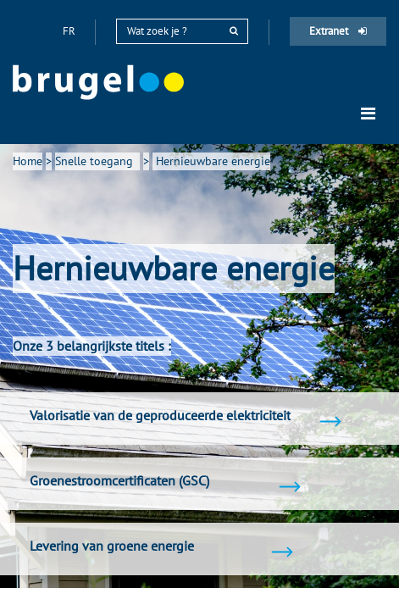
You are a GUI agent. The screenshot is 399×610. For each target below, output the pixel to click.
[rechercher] (233, 31)
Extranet (338, 31)
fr (70, 31)
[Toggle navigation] (368, 113)
